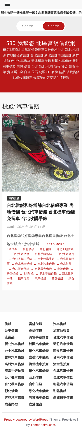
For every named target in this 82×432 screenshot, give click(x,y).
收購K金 (29, 273)
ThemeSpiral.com (43, 425)
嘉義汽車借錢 (39, 357)
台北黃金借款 (20, 268)
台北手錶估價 (20, 254)
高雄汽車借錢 (14, 364)
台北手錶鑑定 (65, 254)
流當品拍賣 (61, 330)
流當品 (9, 337)
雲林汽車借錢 (14, 357)
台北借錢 (45, 249)
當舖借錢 (57, 278)
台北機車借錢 (23, 263)
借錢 (8, 324)
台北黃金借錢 (43, 268)
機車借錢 (23, 278)
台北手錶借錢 (43, 254)
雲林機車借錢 (39, 397)
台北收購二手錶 (22, 258)
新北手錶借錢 (48, 273)
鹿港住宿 (35, 404)
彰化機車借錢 (39, 391)
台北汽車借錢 (46, 263)
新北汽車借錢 (14, 344)
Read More (56, 244)
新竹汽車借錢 (63, 344)
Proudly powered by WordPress (26, 419)
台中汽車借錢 (14, 350)
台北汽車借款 (63, 377)
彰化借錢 (11, 391)
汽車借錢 (40, 278)
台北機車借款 (14, 384)
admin (11, 226)
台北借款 (28, 249)
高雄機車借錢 (63, 397)
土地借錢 (63, 268)
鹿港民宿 (11, 404)
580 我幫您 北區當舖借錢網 (41, 43)
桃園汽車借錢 (39, 344)
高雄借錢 (35, 330)
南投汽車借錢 (63, 350)
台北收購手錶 (46, 258)
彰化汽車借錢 (39, 350)
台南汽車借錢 (63, 357)
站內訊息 (14, 198)
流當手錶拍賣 (39, 337)
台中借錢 (11, 330)
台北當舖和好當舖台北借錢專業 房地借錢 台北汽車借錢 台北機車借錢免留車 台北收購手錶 (41, 212)
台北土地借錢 (64, 249)
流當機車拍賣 (39, 364)
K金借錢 (12, 249)
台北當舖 (66, 263)
